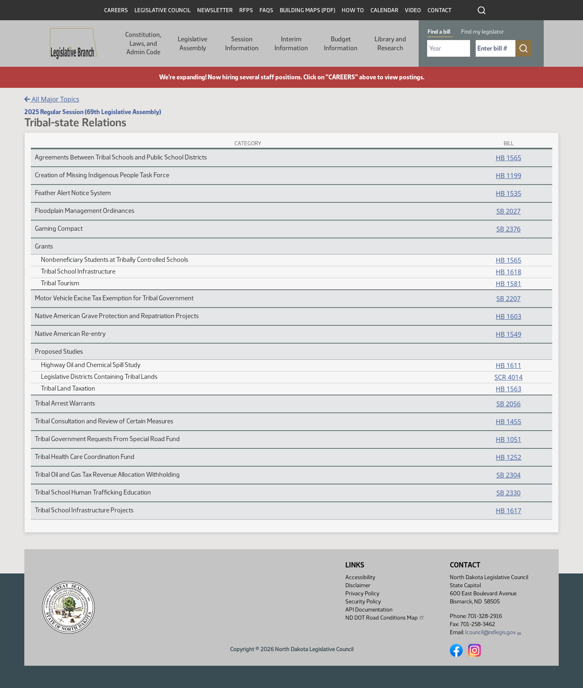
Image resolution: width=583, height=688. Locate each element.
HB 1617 (508, 510)
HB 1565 (508, 157)
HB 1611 (508, 365)
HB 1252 (508, 457)
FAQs (266, 10)
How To (353, 10)
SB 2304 (508, 475)
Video (413, 10)
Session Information (242, 43)
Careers (116, 10)
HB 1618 (508, 272)
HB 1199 (508, 175)
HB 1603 (508, 316)
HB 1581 (508, 283)
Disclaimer (357, 585)
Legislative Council (162, 10)
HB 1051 (508, 439)
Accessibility (360, 577)
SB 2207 (508, 298)
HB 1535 (508, 193)
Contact (439, 10)
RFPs (246, 10)
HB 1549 (508, 334)
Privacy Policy (362, 593)
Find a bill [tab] (439, 31)
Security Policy (363, 601)
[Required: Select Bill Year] (448, 48)
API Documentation (368, 609)
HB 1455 (508, 421)
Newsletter (215, 10)
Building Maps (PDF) (307, 10)
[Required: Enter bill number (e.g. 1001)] (495, 48)
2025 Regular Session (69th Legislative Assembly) (92, 112)
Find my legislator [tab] (482, 31)
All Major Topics (51, 99)
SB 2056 (508, 403)
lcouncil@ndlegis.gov (493, 632)
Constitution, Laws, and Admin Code (143, 43)
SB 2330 (508, 492)
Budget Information (340, 43)
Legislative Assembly (192, 43)
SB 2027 (508, 211)
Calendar (384, 10)
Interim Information (291, 43)
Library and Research (390, 43)
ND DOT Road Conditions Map (385, 617)
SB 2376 (508, 229)
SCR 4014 (508, 377)
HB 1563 (508, 388)
